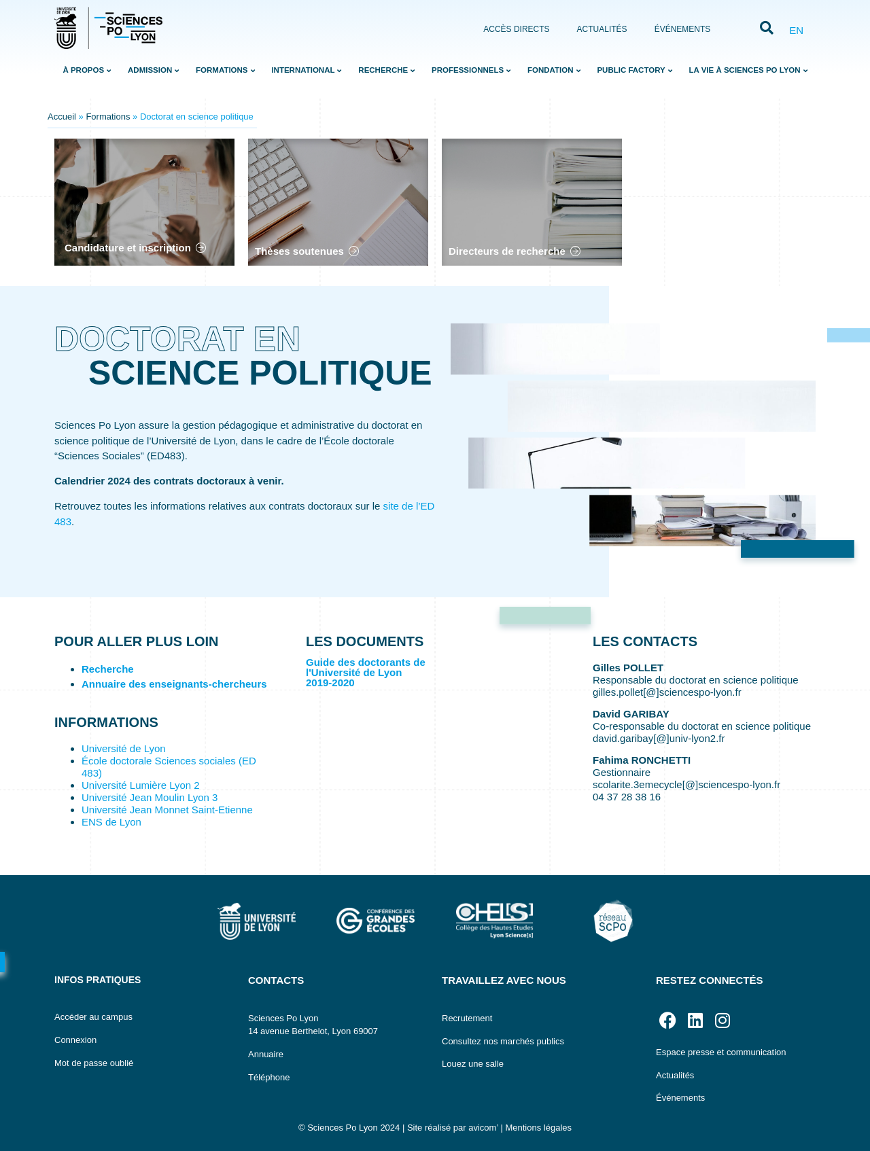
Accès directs (516, 29)
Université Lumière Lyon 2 (141, 785)
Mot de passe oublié (93, 1063)
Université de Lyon (124, 748)
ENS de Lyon (111, 822)
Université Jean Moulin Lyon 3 (150, 797)
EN (796, 30)
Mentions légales (538, 1127)
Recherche (108, 669)
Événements (683, 29)
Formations (108, 116)
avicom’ (483, 1127)
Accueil (62, 116)
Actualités (602, 29)
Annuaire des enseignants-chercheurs (174, 684)
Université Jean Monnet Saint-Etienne (167, 809)
